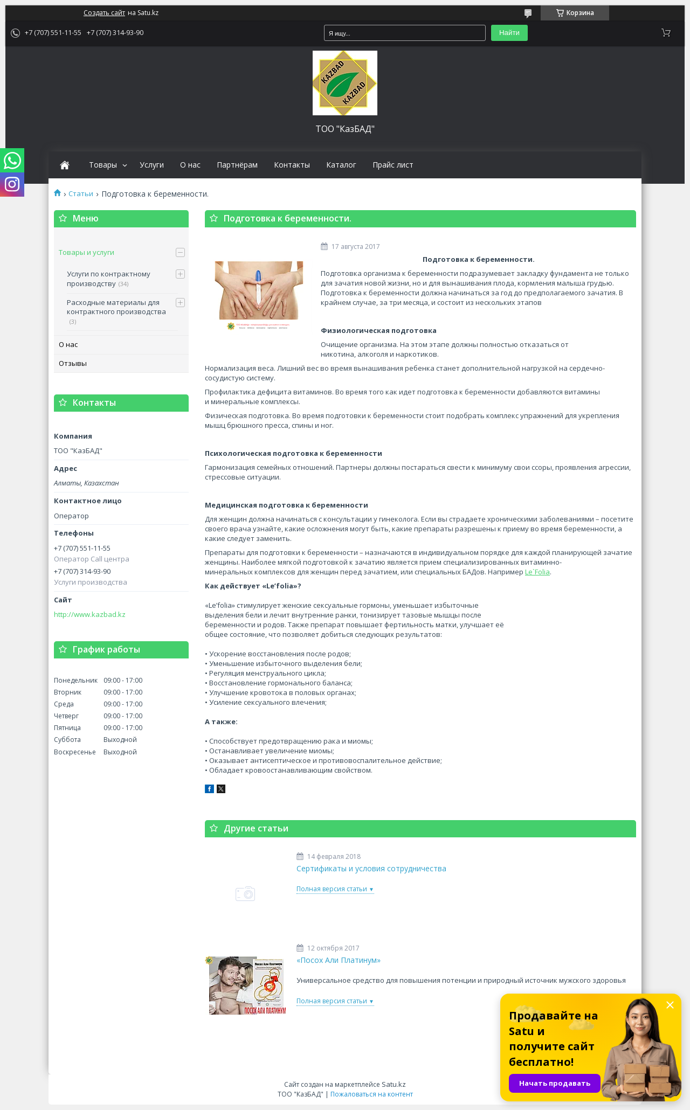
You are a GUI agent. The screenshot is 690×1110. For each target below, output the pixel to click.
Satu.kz (394, 1084)
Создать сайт (104, 13)
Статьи (80, 193)
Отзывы (73, 363)
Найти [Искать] (509, 33)
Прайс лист (392, 165)
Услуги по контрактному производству (108, 278)
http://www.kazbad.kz (90, 614)
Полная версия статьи (331, 888)
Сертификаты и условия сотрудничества (371, 868)
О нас (190, 165)
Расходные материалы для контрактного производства (116, 307)
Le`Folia (537, 572)
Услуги (152, 165)
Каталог (341, 165)
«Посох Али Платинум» (338, 960)
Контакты (292, 165)
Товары (103, 165)
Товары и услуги (86, 252)
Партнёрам (237, 165)
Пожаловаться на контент (371, 1094)
